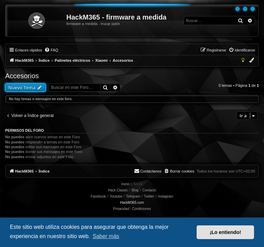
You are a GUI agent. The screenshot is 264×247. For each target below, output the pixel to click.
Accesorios (22, 76)
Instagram (165, 196)
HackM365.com (132, 202)
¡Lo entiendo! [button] (225, 232)
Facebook (98, 196)
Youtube (116, 196)
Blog (135, 190)
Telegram (133, 196)
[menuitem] (51, 50)
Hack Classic (118, 190)
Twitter (149, 196)
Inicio (125, 184)
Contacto (149, 190)
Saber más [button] (105, 236)
